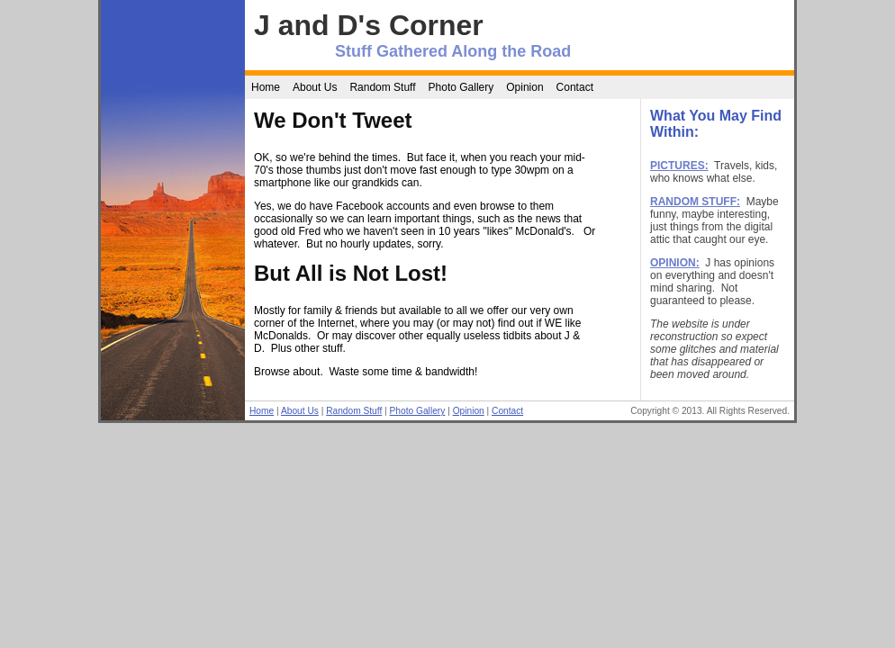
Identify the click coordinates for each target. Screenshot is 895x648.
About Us (315, 87)
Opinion (524, 87)
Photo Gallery (461, 87)
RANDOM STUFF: (695, 201)
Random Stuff (382, 87)
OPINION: (675, 262)
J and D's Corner (369, 25)
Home (265, 87)
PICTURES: (679, 165)
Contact (574, 87)
